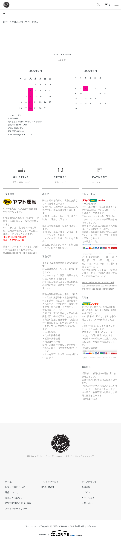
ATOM (51, 487)
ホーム (6, 13)
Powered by (60, 533)
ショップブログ (49, 482)
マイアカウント (87, 482)
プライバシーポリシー (14, 509)
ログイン (84, 492)
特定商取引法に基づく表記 (16, 503)
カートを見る (86, 498)
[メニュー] (116, 4)
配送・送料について (13, 487)
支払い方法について (13, 498)
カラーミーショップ (31, 527)
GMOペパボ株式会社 (71, 527)
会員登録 (84, 487)
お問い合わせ (86, 503)
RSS (43, 487)
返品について (9, 492)
